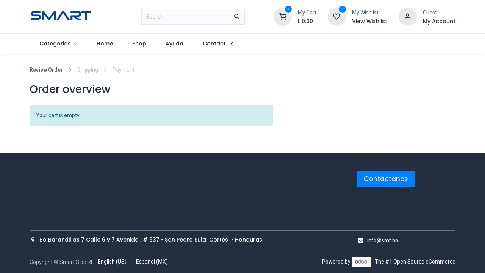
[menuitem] (58, 44)
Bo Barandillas (60, 239)
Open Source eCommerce (424, 262)
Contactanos (386, 179)
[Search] (236, 16)
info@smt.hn (382, 240)
